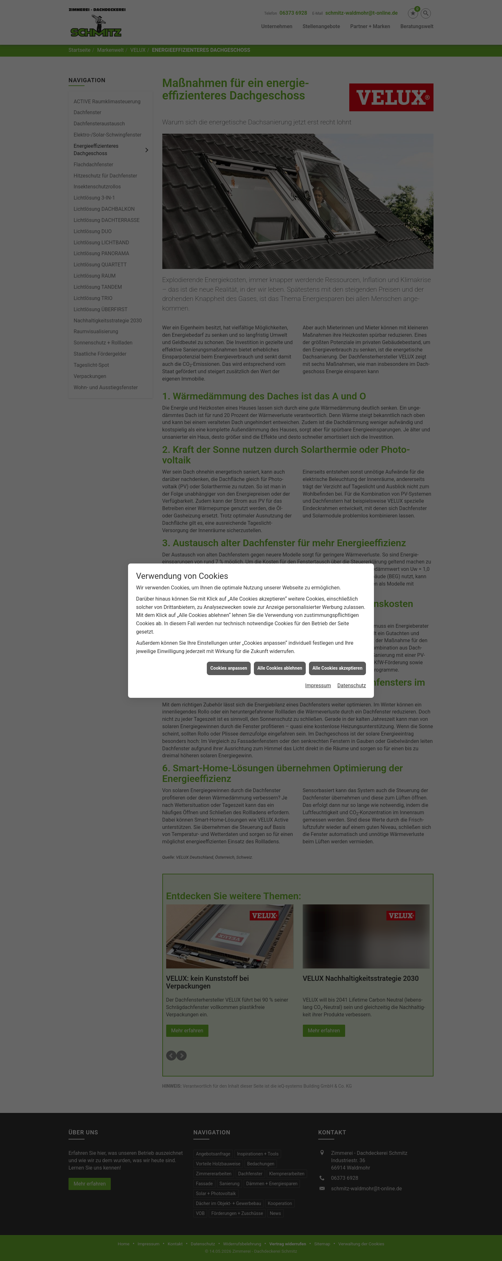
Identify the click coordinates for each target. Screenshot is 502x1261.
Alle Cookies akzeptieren (337, 668)
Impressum (318, 685)
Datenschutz (351, 685)
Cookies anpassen (228, 668)
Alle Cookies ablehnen (279, 668)
